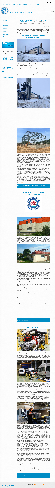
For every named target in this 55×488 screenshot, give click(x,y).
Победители (25, 4)
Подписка (10, 45)
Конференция (36, 4)
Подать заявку (5, 37)
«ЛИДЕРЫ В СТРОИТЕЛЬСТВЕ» (38, 484)
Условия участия (5, 25)
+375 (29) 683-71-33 (50, 4)
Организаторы (5, 28)
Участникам (8, 4)
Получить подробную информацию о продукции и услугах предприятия (31, 186)
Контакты (31, 4)
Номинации (5, 23)
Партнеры (19, 4)
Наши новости (5, 20)
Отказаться (5, 45)
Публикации (5, 36)
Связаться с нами (6, 39)
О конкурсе (3, 4)
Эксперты (14, 4)
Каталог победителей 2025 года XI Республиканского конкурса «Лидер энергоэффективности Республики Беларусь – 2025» (7, 69)
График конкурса (5, 26)
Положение (4, 22)
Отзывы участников (6, 34)
